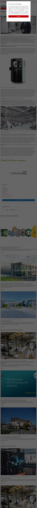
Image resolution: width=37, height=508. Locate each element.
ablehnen (12, 13)
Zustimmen (18, 16)
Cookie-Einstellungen (22, 13)
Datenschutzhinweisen (16, 12)
